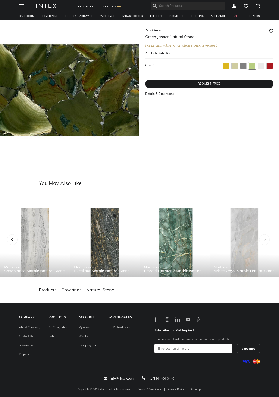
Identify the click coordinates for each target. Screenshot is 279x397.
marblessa (154, 30)
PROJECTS (85, 6)
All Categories (58, 327)
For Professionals (119, 327)
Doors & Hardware (79, 16)
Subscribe (248, 348)
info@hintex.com (119, 379)
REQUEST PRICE (209, 83)
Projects (24, 354)
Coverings (49, 16)
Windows (107, 16)
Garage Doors (132, 16)
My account (86, 327)
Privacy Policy (176, 389)
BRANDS (254, 16)
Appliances (219, 16)
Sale (51, 336)
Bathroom (26, 16)
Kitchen (156, 16)
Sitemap (195, 389)
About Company (29, 327)
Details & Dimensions (159, 94)
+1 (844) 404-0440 (158, 379)
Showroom (26, 345)
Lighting (197, 16)
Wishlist (84, 336)
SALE (236, 16)
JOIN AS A (113, 6)
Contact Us (26, 336)
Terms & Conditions (150, 389)
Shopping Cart (88, 345)
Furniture (176, 16)
